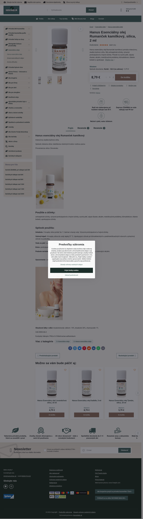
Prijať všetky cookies (71, 270)
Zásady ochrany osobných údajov (71, 264)
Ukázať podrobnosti (71, 275)
